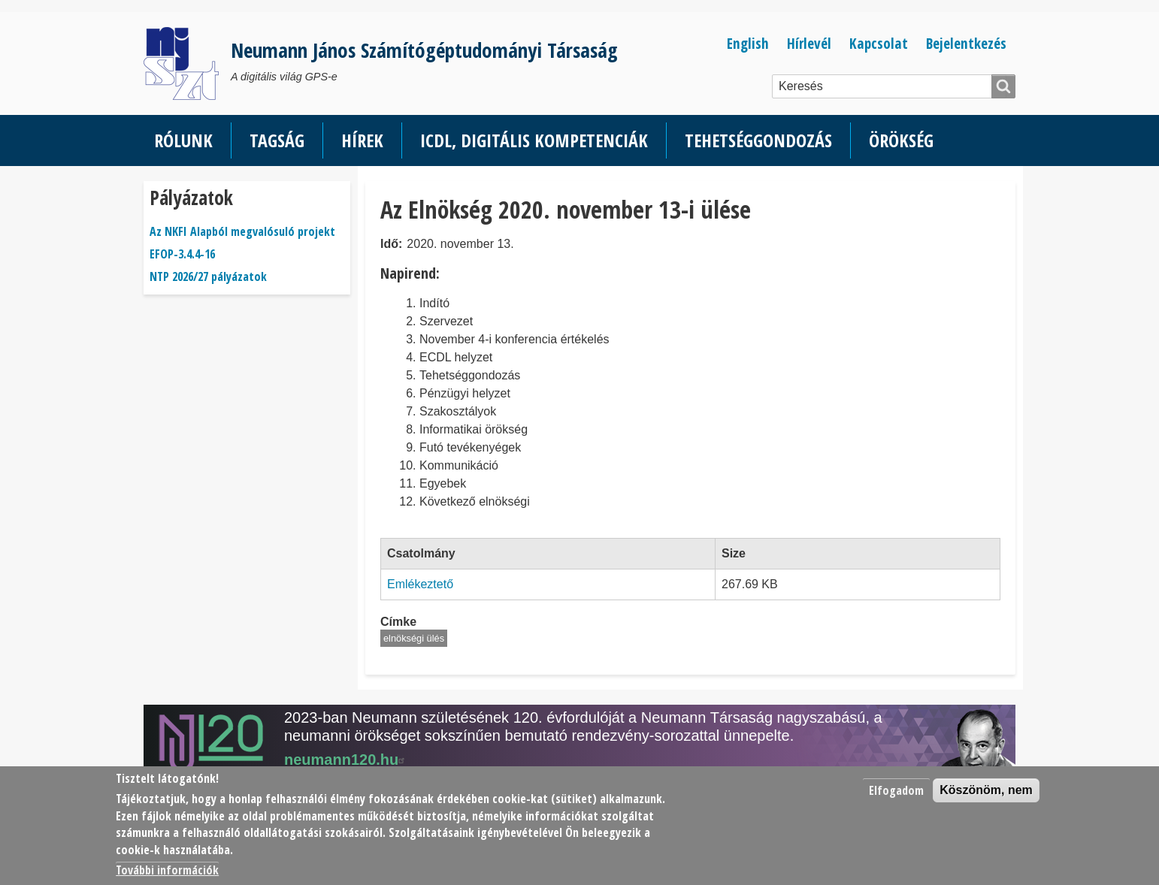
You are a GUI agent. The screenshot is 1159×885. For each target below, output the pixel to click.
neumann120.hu (346, 759)
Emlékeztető (420, 584)
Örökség (901, 140)
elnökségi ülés (413, 638)
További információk (167, 870)
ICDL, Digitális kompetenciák (534, 140)
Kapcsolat (878, 43)
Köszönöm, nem (986, 790)
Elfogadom (896, 790)
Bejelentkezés (966, 43)
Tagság (277, 140)
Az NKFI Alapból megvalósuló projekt (242, 231)
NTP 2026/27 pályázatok (208, 276)
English (748, 43)
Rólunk (183, 140)
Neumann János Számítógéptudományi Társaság (424, 50)
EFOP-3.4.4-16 (182, 254)
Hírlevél (809, 43)
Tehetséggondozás (758, 140)
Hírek (362, 140)
